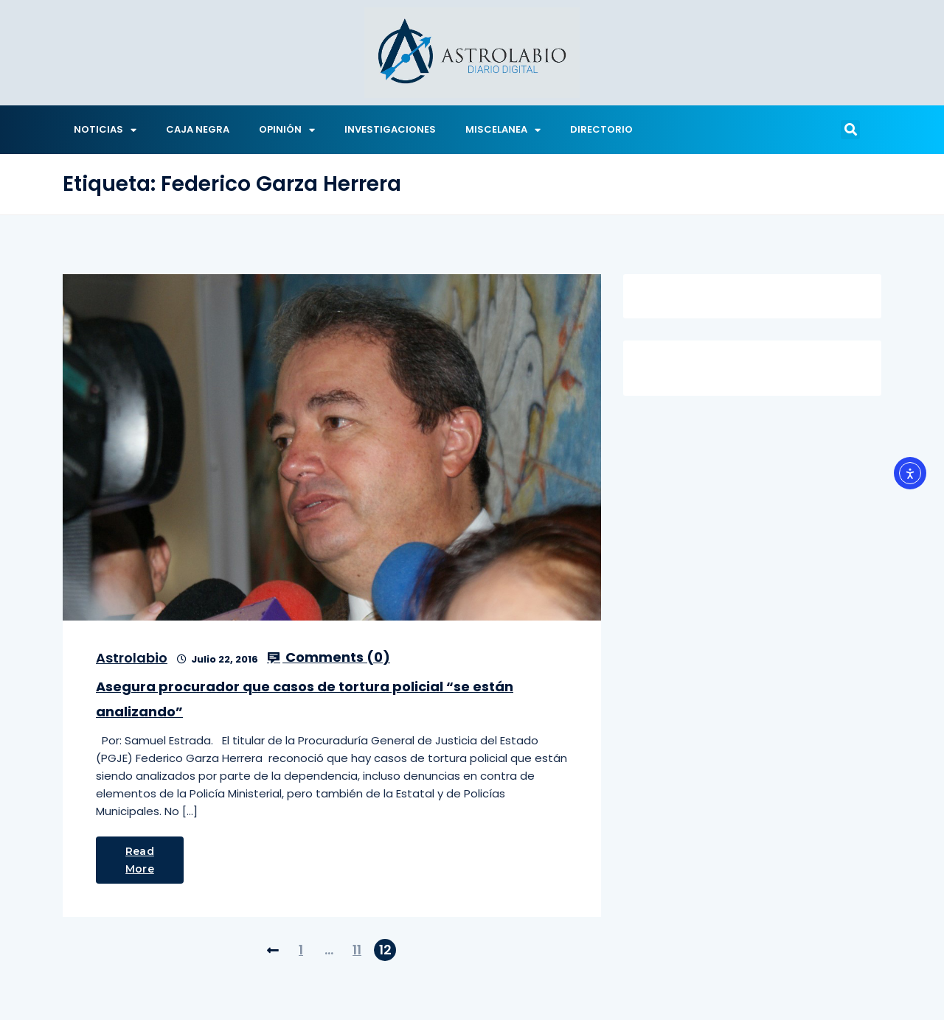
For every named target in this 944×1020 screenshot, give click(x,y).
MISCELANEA (503, 130)
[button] (850, 129)
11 (357, 949)
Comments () (328, 657)
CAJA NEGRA (197, 129)
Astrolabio (131, 658)
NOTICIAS (105, 130)
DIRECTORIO (601, 129)
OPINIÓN (287, 130)
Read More (139, 860)
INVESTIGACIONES (390, 129)
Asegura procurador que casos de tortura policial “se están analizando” (304, 699)
